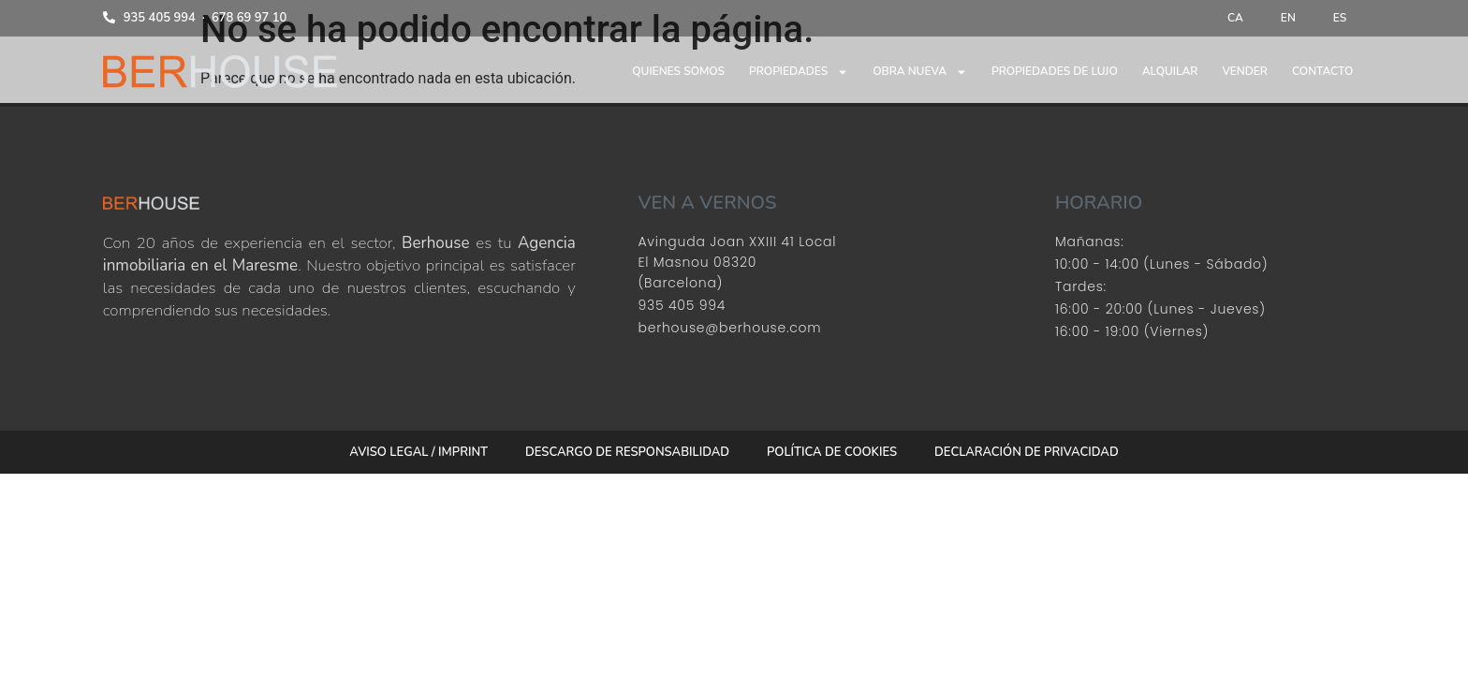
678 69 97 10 (249, 17)
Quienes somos (678, 71)
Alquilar (1170, 71)
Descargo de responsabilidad (627, 452)
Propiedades (798, 72)
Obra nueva (920, 72)
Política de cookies (832, 452)
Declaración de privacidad (1026, 452)
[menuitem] (1235, 18)
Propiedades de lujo (1054, 71)
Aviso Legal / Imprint (418, 452)
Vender (1245, 71)
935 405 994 (160, 17)
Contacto (1322, 71)
